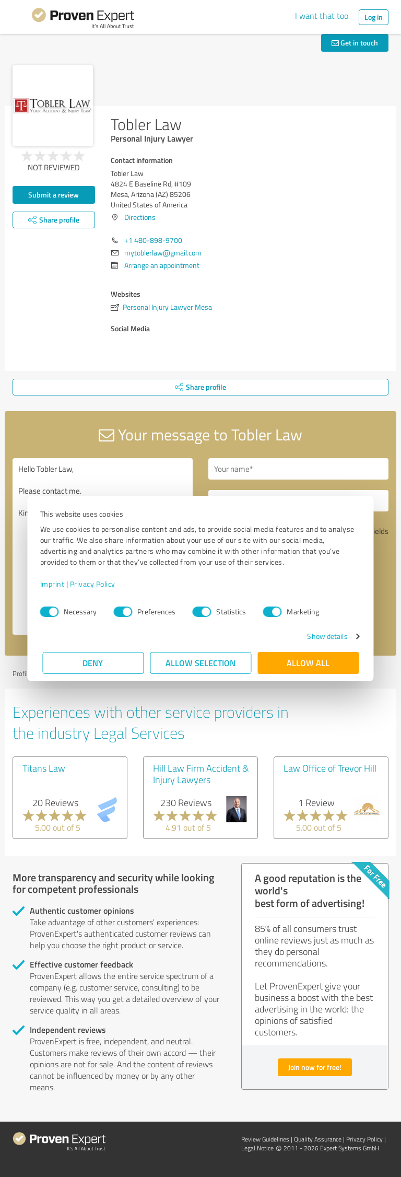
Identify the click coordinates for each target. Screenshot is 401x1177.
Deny (93, 663)
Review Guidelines (265, 1139)
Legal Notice (257, 1148)
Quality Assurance (317, 1139)
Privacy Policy (94, 584)
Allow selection (200, 663)
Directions (140, 217)
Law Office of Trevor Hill (330, 768)
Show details (325, 636)
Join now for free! (314, 1067)
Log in (373, 17)
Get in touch (355, 43)
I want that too (321, 15)
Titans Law (43, 768)
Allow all (308, 663)
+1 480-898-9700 (153, 240)
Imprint (54, 584)
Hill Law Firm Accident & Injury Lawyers (201, 774)
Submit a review (53, 195)
